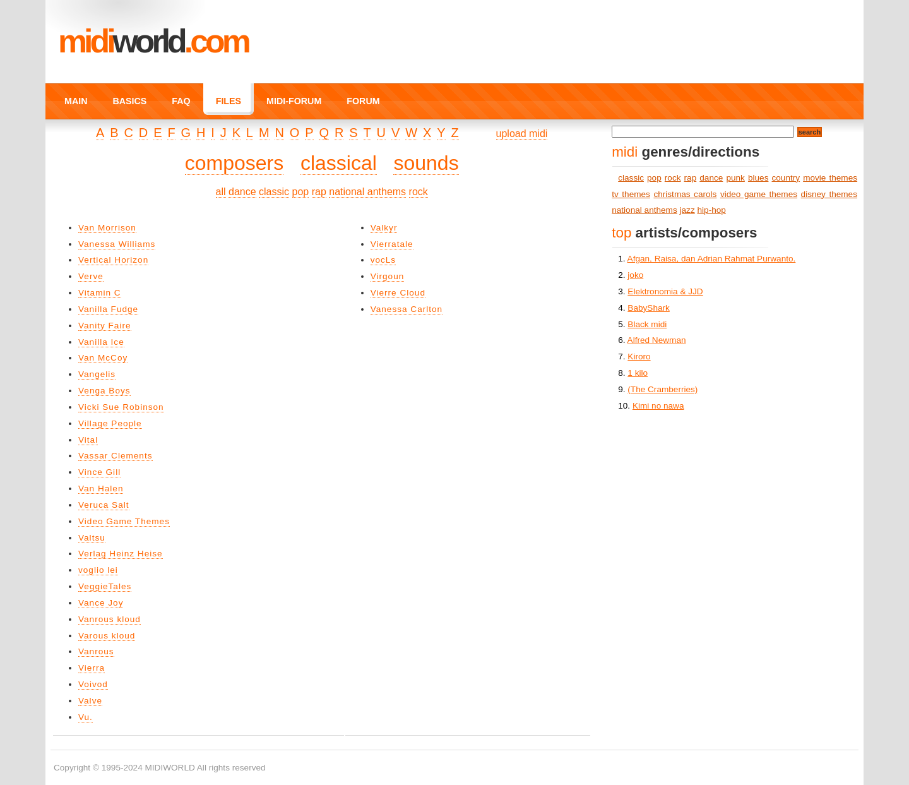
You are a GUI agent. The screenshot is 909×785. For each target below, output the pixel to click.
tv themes (631, 194)
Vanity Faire (104, 325)
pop (300, 191)
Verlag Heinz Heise (120, 553)
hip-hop (712, 210)
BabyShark (648, 308)
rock (418, 191)
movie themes (830, 178)
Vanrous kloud (109, 619)
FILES (228, 101)
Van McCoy (103, 358)
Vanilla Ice (101, 342)
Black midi (647, 324)
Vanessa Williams (116, 244)
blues (758, 178)
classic (274, 191)
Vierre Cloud (398, 292)
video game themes (758, 194)
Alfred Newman (656, 340)
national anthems (367, 191)
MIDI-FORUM (293, 101)
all (221, 191)
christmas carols (684, 194)
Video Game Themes (124, 521)
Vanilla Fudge (108, 309)
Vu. (85, 717)
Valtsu (91, 537)
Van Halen (100, 488)
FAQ (181, 101)
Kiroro (638, 356)
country (786, 178)
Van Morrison (107, 227)
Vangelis (97, 374)
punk (735, 178)
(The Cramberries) (662, 389)
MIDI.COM (153, 41)
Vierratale (392, 244)
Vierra (91, 668)
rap (319, 191)
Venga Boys (104, 390)
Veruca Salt (103, 505)
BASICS (129, 101)
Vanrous (96, 651)
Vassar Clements (115, 455)
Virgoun (388, 276)
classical (338, 163)
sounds (425, 163)
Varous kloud (106, 635)
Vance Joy (100, 603)
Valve (90, 700)
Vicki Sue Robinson (121, 407)
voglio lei (98, 570)
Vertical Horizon (113, 260)
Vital (88, 440)
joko (635, 275)
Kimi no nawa (658, 405)
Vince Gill (99, 472)
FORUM (363, 101)
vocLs (383, 260)
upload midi (522, 133)
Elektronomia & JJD (665, 291)
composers (234, 163)
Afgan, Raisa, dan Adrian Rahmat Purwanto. (711, 258)
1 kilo (637, 373)
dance (242, 191)
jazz (687, 210)
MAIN (75, 101)
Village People (110, 423)
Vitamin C (99, 292)
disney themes (829, 194)
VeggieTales (104, 586)
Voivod (93, 684)
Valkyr (384, 227)
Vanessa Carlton (407, 309)
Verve (91, 276)
